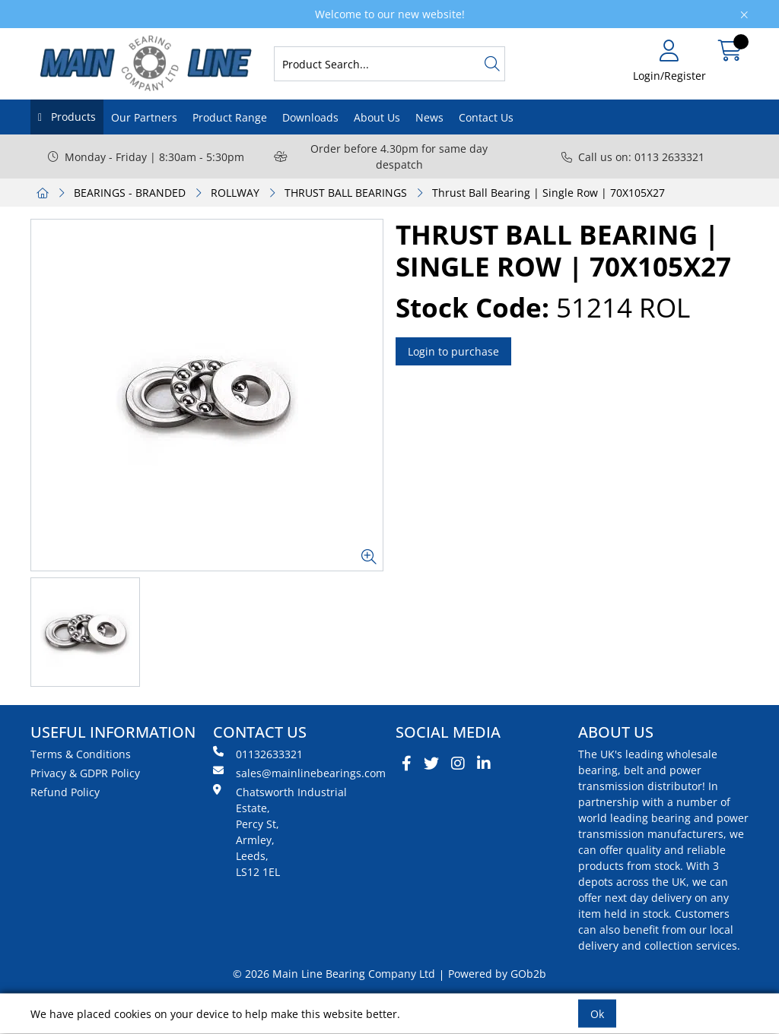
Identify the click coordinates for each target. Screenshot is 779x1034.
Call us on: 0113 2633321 (632, 157)
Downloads (310, 117)
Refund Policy (65, 792)
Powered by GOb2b (497, 973)
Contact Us (486, 117)
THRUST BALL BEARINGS (346, 192)
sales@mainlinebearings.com (298, 772)
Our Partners (144, 117)
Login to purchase (453, 351)
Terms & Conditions (80, 754)
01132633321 (258, 753)
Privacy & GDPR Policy (85, 773)
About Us (377, 117)
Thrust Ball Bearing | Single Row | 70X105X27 (548, 192)
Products (72, 116)
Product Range (229, 117)
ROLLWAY (235, 192)
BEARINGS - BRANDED (130, 192)
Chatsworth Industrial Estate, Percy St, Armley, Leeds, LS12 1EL (280, 831)
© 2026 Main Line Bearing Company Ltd (334, 973)
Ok (597, 1014)
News (429, 117)
